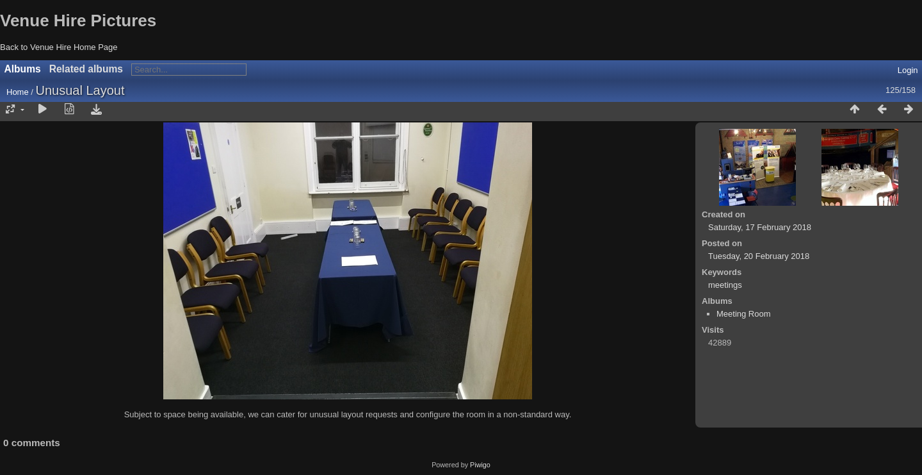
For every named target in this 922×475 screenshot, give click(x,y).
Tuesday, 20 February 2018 (758, 256)
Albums (22, 68)
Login (908, 70)
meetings (725, 285)
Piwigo (480, 465)
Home (17, 92)
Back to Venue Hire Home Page (59, 47)
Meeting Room (743, 314)
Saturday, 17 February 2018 (759, 227)
